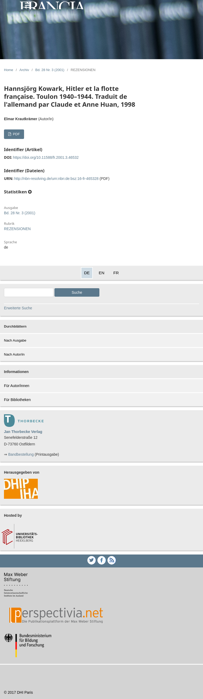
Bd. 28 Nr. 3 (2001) (49, 70)
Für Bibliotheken (17, 400)
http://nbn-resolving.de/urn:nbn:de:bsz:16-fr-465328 (56, 178)
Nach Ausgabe (15, 340)
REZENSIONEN (17, 229)
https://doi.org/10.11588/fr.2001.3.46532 (46, 157)
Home (8, 70)
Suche (77, 292)
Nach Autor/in (14, 354)
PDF (16, 134)
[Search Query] (28, 292)
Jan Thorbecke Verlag (23, 432)
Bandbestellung (21, 454)
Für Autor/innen (16, 386)
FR (116, 273)
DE (87, 273)
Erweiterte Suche (18, 308)
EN (101, 273)
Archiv (24, 70)
